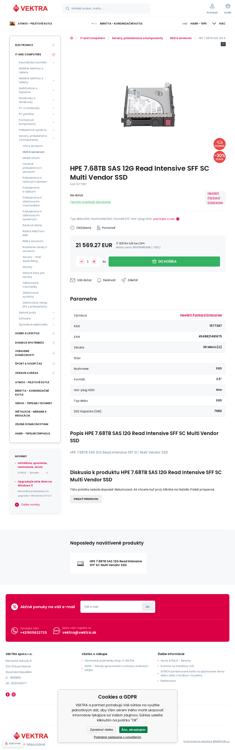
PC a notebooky (29, 108)
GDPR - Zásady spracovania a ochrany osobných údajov (116, 668)
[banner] (30, 9)
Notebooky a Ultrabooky (27, 100)
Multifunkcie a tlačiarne (28, 90)
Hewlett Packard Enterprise (215, 198)
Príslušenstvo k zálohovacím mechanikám (32, 201)
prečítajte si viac (164, 219)
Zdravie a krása (26, 373)
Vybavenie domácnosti (24, 353)
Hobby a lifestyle (27, 333)
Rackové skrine (32, 225)
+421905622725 (33, 632)
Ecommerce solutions (198, 741)
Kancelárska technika (33, 62)
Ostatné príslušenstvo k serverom (32, 168)
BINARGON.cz (221, 741)
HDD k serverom (181, 38)
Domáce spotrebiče (29, 343)
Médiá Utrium (31, 158)
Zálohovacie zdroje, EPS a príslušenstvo (35, 304)
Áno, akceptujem (133, 729)
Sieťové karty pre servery (33, 275)
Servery (27, 267)
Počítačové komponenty (27, 122)
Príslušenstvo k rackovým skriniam (35, 180)
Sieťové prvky (27, 312)
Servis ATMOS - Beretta (176, 661)
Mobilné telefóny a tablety (31, 70)
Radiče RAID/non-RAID (34, 233)
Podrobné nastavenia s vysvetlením (117, 737)
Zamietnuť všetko (101, 729)
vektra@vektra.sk (79, 632)
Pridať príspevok (86, 499)
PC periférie (26, 114)
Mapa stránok (36, 744)
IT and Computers (92, 38)
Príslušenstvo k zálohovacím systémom (32, 215)
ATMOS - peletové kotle (32, 382)
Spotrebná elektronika (33, 324)
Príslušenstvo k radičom (31, 189)
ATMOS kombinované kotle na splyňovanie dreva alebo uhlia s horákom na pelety (192, 673)
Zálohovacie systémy (31, 295)
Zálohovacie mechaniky (31, 285)
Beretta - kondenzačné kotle (32, 392)
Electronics (24, 45)
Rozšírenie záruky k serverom (35, 249)
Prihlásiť (147, 607)
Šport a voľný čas (28, 363)
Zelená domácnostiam (31, 424)
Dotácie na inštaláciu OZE (177, 666)
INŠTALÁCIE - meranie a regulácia (31, 413)
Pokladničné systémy (33, 130)
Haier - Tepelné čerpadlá (32, 433)
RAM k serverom (33, 241)
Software (25, 318)
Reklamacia (168, 681)
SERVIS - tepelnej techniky (33, 403)
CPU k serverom (33, 146)
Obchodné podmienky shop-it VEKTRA (109, 661)
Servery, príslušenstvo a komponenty (137, 38)
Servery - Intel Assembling (32, 259)
